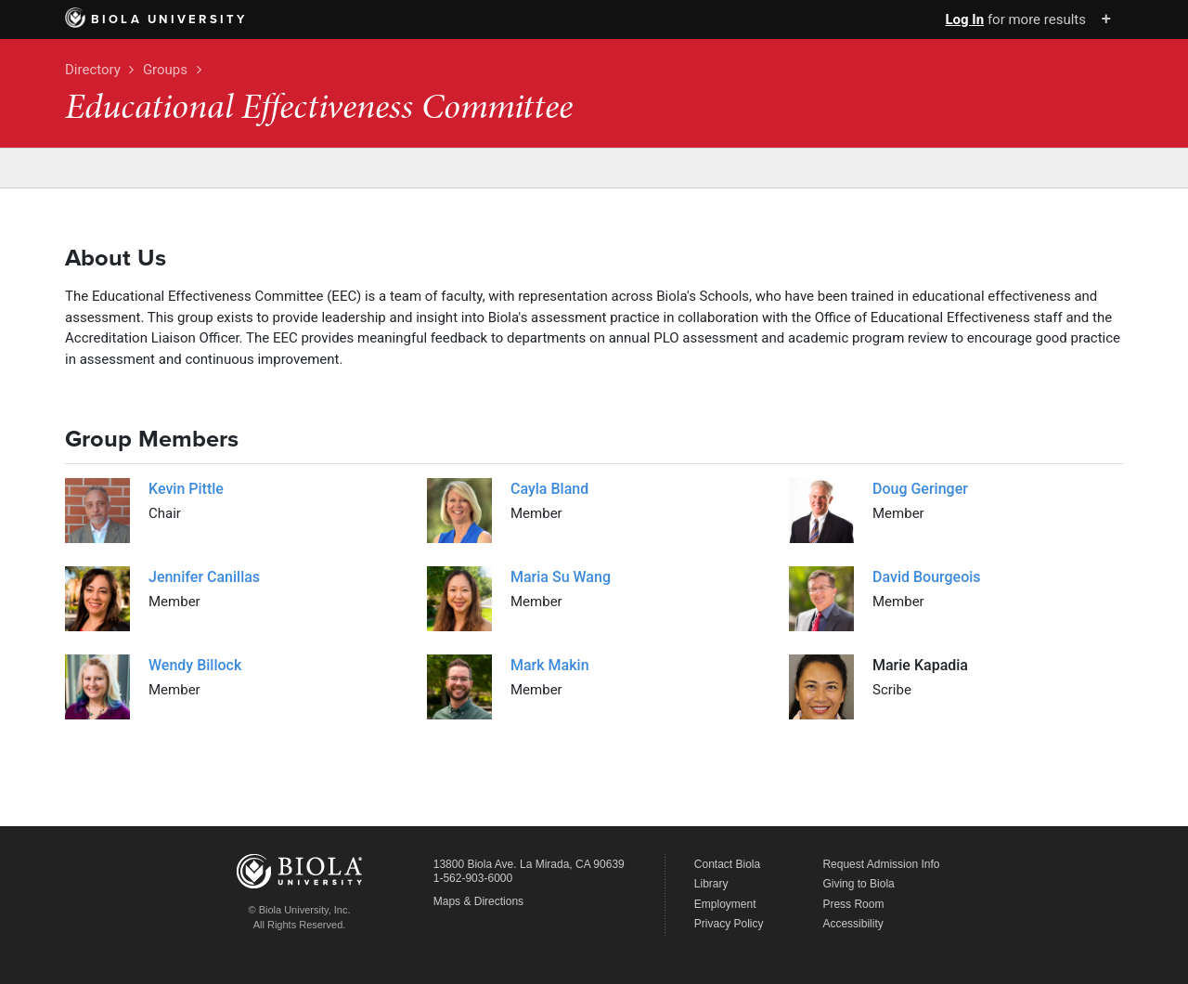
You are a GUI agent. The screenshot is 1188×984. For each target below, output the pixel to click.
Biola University (156, 19)
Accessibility (852, 923)
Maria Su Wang (560, 577)
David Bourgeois (926, 577)
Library (711, 883)
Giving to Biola (858, 883)
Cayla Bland (549, 489)
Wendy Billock (194, 665)
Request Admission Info (880, 864)
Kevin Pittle (186, 489)
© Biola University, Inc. (300, 909)
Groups (165, 69)
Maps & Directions (478, 901)
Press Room (853, 904)
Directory (93, 69)
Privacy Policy (729, 923)
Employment (725, 904)
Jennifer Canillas (204, 577)
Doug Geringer (920, 489)
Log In (964, 19)
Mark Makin (549, 665)
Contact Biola (727, 864)
